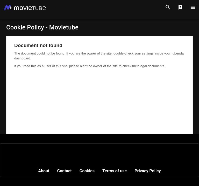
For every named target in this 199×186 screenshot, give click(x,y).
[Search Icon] (168, 7)
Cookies (87, 170)
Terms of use (114, 170)
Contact (64, 170)
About (43, 170)
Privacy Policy (147, 170)
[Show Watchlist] (180, 7)
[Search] (168, 7)
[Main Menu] (193, 7)
